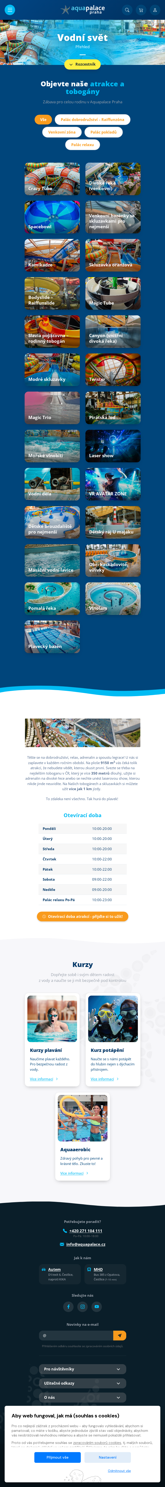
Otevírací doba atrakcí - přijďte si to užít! (82, 916)
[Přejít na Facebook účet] (68, 1307)
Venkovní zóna (62, 132)
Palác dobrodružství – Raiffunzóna (92, 119)
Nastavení (107, 1457)
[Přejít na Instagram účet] (82, 1307)
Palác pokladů (104, 132)
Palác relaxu (82, 144)
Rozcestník (82, 64)
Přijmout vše (57, 1457)
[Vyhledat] (127, 10)
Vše (43, 119)
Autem (51, 1269)
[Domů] (82, 9)
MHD (95, 1269)
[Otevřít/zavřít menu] (10, 10)
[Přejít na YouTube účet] (96, 1307)
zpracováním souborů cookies (97, 1442)
